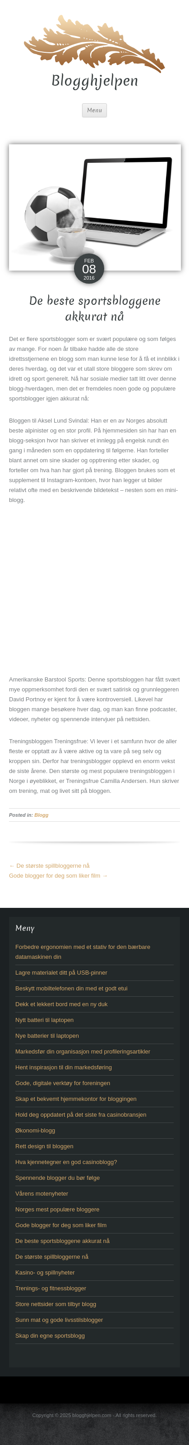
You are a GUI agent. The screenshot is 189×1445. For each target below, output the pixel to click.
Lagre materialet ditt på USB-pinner (61, 972)
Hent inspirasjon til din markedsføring (63, 1067)
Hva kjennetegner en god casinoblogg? (66, 1162)
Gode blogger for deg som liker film (58, 875)
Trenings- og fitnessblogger (50, 1288)
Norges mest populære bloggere (57, 1209)
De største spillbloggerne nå (49, 865)
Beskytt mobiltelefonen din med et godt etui (71, 988)
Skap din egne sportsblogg (50, 1335)
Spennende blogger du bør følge (57, 1177)
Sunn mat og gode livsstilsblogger (59, 1319)
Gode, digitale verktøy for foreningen (62, 1083)
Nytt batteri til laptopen (44, 1020)
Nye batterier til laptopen (47, 1035)
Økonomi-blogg (35, 1130)
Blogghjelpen (94, 81)
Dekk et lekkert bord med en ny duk (61, 1004)
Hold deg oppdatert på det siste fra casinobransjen (81, 1114)
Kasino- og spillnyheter (45, 1272)
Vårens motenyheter (41, 1193)
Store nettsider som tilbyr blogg (55, 1304)
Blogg (41, 815)
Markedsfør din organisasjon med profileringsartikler (82, 1051)
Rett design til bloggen (44, 1146)
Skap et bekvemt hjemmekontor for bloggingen (76, 1098)
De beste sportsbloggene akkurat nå (62, 1241)
